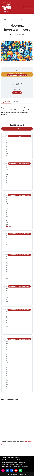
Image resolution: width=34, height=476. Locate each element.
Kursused (12, 20)
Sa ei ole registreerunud (17, 73)
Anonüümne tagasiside (21, 466)
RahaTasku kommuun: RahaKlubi (12, 460)
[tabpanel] (17, 112)
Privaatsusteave (6, 466)
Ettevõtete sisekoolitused (9, 462)
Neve (9, 474)
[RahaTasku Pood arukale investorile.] (6, 6)
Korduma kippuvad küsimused (11, 457)
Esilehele (5, 20)
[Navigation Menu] (28, 6)
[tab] (6, 101)
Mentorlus (5, 464)
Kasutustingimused (16, 464)
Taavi (13, 34)
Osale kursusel (17, 92)
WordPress (23, 474)
